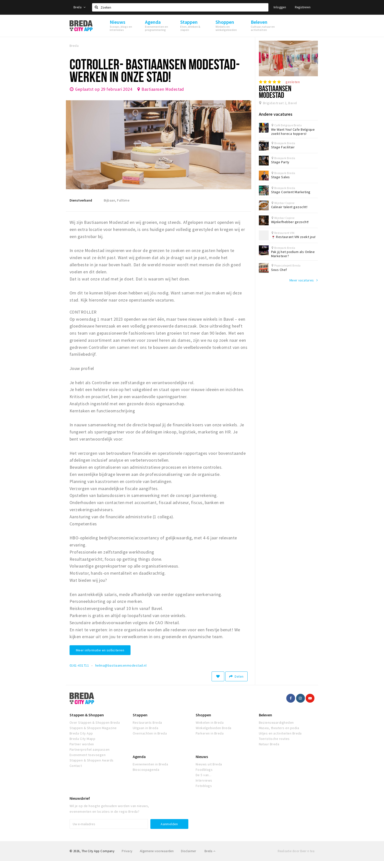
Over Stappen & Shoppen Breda (95, 722)
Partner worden (82, 744)
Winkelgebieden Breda (213, 728)
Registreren (303, 7)
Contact (76, 765)
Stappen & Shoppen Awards (92, 760)
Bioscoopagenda (146, 769)
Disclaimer (188, 851)
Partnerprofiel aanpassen (90, 749)
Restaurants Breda (147, 722)
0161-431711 (79, 665)
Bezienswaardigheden (276, 722)
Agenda (139, 756)
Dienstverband (81, 200)
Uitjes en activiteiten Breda (280, 733)
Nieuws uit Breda (209, 764)
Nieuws (202, 756)
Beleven (265, 714)
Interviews (204, 780)
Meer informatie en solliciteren (100, 650)
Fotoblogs (204, 786)
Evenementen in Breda (150, 764)
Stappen (140, 714)
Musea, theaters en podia (279, 728)
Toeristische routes (274, 738)
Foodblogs (204, 769)
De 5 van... (203, 775)
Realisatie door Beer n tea (296, 851)
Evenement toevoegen (88, 755)
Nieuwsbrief (80, 798)
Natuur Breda (269, 744)
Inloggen (280, 7)
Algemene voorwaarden (157, 851)
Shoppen (203, 714)
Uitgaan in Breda (145, 728)
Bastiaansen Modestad (163, 89)
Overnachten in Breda (150, 733)
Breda (79, 7)
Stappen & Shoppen (87, 714)
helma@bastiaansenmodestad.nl (120, 665)
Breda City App (81, 733)
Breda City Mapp (82, 738)
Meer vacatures (301, 280)
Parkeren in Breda (210, 733)
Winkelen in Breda (210, 722)
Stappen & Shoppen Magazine (93, 728)
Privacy (127, 851)
